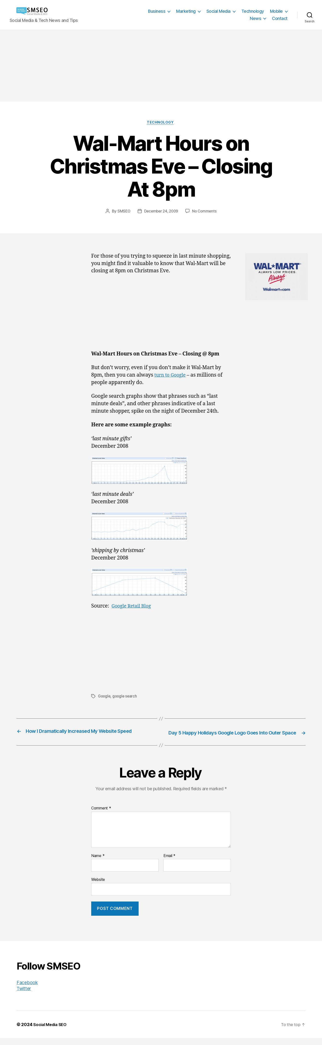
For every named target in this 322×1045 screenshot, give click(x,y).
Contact (280, 18)
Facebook (28, 989)
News (255, 18)
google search (126, 696)
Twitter (24, 995)
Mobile (276, 11)
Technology (252, 11)
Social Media (218, 11)
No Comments (205, 212)
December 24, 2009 (161, 212)
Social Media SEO (51, 1031)
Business (156, 11)
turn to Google (171, 376)
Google (104, 696)
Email (169, 863)
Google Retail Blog (133, 606)
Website (98, 886)
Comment (101, 815)
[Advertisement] (161, 65)
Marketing (186, 11)
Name (97, 863)
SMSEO (122, 212)
